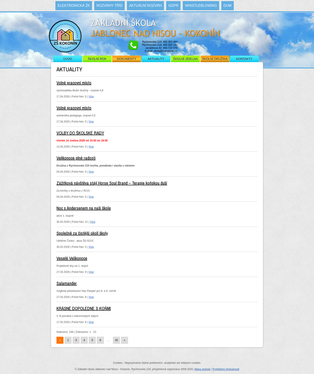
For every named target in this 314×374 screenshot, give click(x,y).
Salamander (66, 283)
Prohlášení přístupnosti (225, 369)
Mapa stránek (202, 369)
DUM (227, 5)
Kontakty (244, 59)
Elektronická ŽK (74, 5)
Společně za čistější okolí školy (82, 233)
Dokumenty (126, 59)
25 (116, 340)
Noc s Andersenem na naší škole (83, 208)
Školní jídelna (185, 59)
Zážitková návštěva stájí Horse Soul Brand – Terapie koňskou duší (111, 183)
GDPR (173, 5)
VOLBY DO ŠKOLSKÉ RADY (80, 133)
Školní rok (97, 59)
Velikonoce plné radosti (76, 158)
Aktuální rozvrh (145, 5)
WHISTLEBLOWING (201, 5)
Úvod (67, 59)
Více (91, 96)
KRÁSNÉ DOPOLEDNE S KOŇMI (83, 308)
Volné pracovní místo (73, 83)
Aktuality (156, 59)
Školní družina (215, 59)
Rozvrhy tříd (109, 5)
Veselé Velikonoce (71, 258)
